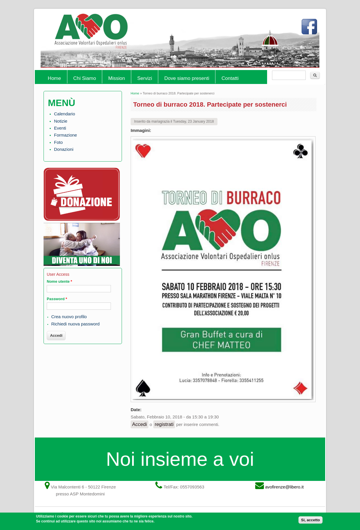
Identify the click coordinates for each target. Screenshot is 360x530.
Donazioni (63, 149)
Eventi (60, 128)
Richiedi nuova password (75, 323)
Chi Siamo (84, 78)
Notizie (60, 121)
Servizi (144, 78)
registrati (164, 424)
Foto (58, 142)
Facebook (310, 29)
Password (57, 299)
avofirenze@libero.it (284, 486)
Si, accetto (310, 521)
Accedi (139, 424)
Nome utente (59, 281)
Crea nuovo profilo (69, 316)
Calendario (64, 113)
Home (54, 78)
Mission (116, 78)
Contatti (230, 78)
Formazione (65, 134)
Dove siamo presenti (186, 78)
